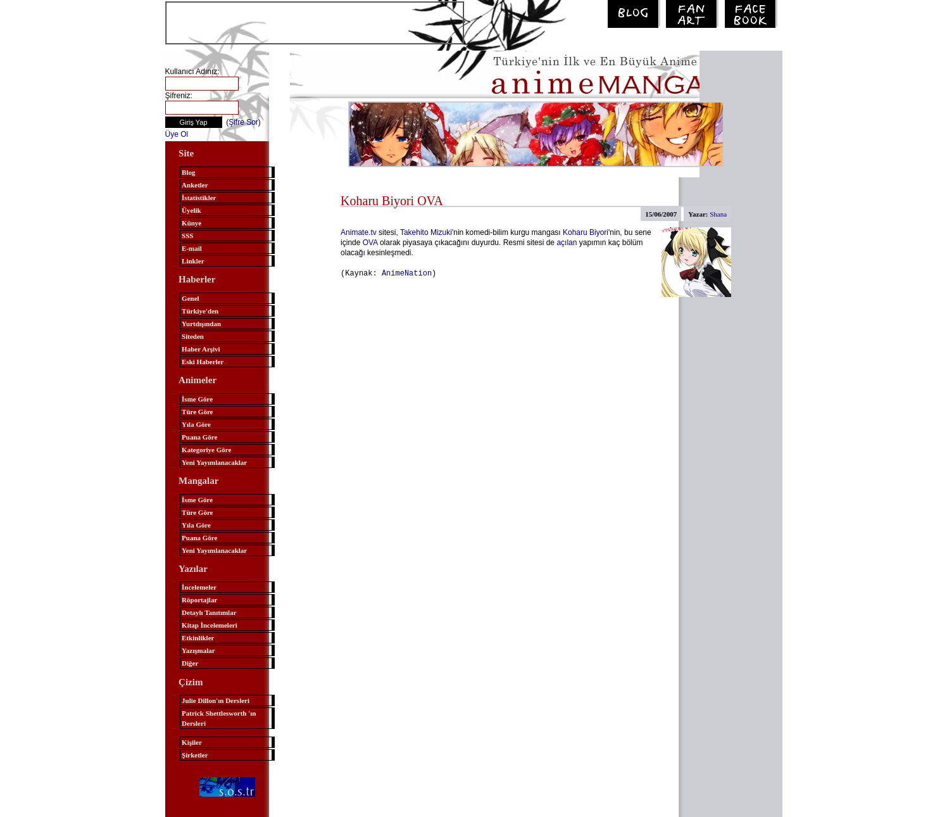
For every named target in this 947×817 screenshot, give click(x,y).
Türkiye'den (200, 311)
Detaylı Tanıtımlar (209, 612)
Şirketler (195, 755)
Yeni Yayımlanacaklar (214, 462)
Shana (718, 214)
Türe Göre (197, 411)
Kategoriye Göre (206, 449)
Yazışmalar (198, 650)
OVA (370, 242)
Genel (190, 298)
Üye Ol (177, 134)
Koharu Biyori (585, 232)
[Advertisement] (314, 22)
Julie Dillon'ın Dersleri (215, 700)
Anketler (195, 185)
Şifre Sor (243, 122)
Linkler (193, 261)
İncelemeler (199, 587)
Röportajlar (199, 600)
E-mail (192, 248)
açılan (566, 242)
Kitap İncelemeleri (209, 625)
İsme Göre (197, 399)
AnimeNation (407, 272)
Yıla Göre (196, 424)
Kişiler (192, 742)
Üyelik (191, 210)
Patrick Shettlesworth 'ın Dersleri (219, 718)
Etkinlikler (198, 638)
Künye (191, 223)
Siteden (193, 336)
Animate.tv (359, 232)
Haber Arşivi (201, 349)
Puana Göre (199, 437)
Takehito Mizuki (426, 232)
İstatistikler (199, 197)
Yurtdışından (201, 323)
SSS (187, 235)
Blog (188, 172)
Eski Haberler (202, 361)
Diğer (190, 663)
